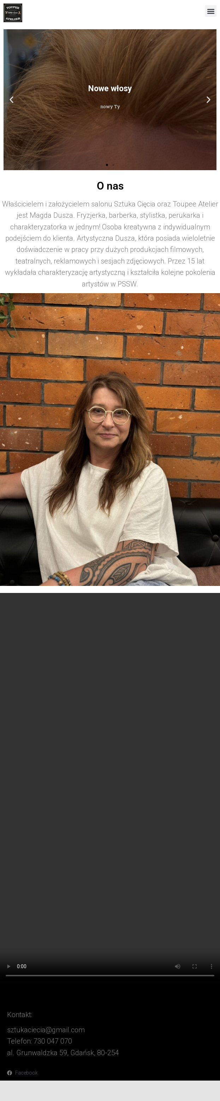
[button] (210, 11)
